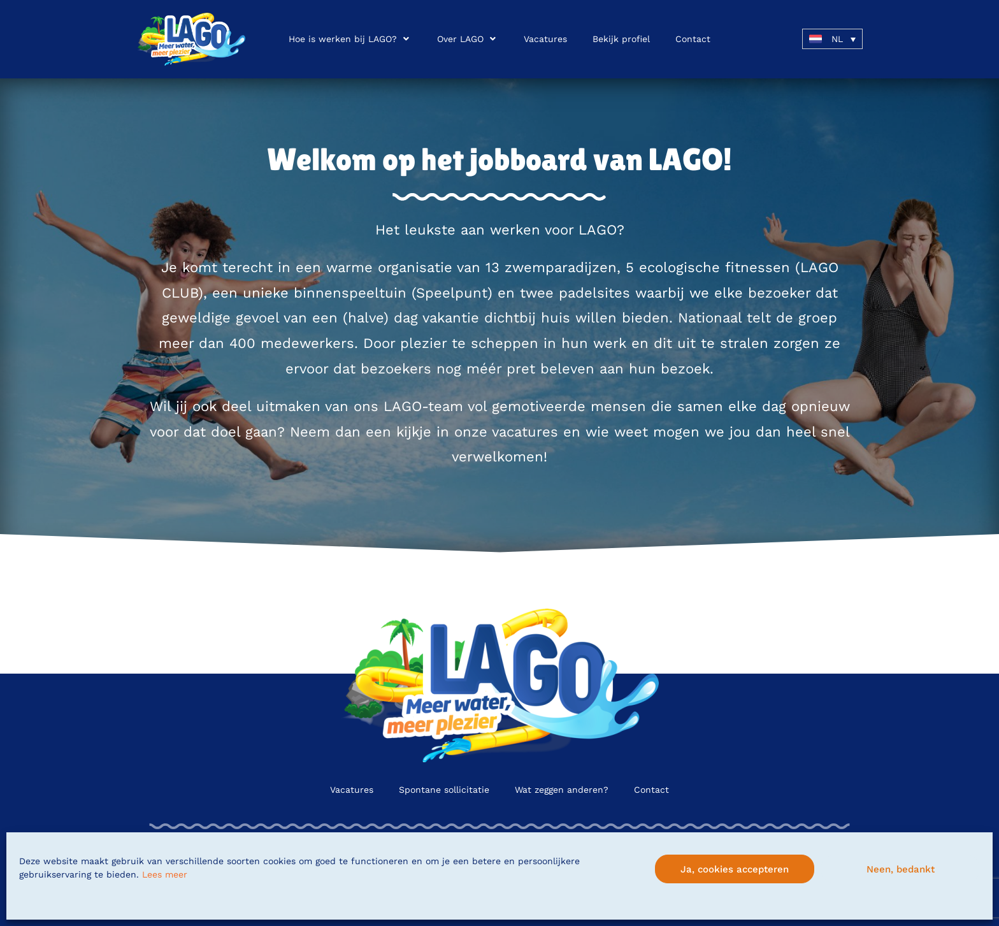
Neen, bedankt (900, 869)
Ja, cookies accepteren (734, 869)
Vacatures (351, 790)
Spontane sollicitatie (444, 790)
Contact (651, 790)
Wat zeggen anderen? (561, 790)
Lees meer (164, 874)
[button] (350, 39)
